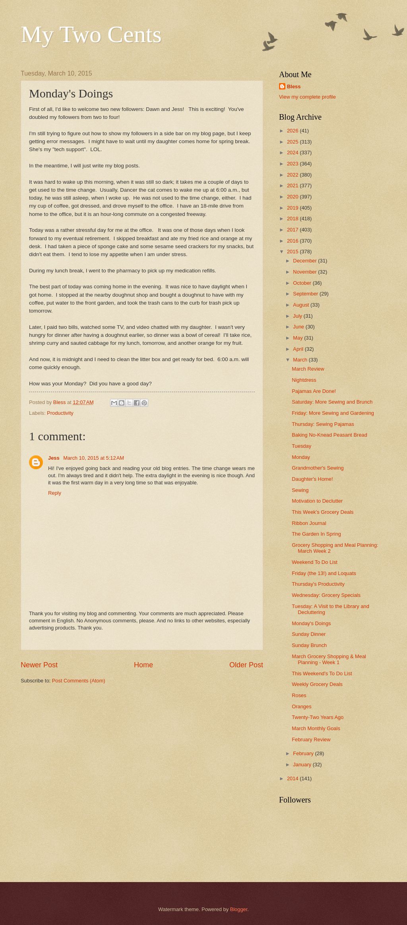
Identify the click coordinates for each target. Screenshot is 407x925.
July (298, 316)
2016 (293, 241)
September (306, 294)
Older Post (246, 665)
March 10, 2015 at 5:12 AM (93, 458)
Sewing (300, 490)
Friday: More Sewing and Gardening (333, 413)
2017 (293, 230)
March (300, 360)
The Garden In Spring (316, 534)
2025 (293, 142)
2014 (293, 778)
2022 (293, 175)
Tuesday (301, 446)
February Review (311, 739)
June (299, 327)
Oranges (301, 706)
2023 (293, 164)
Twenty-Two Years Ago (317, 717)
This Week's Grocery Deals (322, 512)
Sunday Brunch (309, 645)
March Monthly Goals (316, 728)
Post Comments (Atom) (78, 681)
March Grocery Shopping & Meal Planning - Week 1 (329, 659)
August (301, 305)
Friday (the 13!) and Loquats (324, 573)
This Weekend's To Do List (322, 673)
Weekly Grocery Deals (317, 684)
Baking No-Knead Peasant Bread (329, 435)
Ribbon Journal (309, 523)
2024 (293, 152)
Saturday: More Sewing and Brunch (332, 402)
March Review (308, 369)
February (304, 753)
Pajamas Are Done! (314, 391)
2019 (293, 208)
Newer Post (39, 665)
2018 (293, 219)
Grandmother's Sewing (318, 468)
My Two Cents (91, 34)
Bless (293, 86)
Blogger (239, 909)
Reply (54, 493)
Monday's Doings (311, 623)
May (298, 338)
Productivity (60, 413)
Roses (299, 695)
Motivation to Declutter (317, 501)
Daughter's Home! (312, 479)
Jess (54, 458)
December (305, 261)
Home (143, 665)
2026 (293, 131)
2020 (293, 197)
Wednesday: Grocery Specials (326, 595)
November (305, 272)
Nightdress (304, 380)
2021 (293, 185)
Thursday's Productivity (318, 584)
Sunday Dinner (309, 634)
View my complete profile (307, 97)
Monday (301, 457)
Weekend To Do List (314, 562)
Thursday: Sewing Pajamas (323, 424)
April (298, 349)
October (302, 283)
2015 (293, 252)
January (302, 765)
